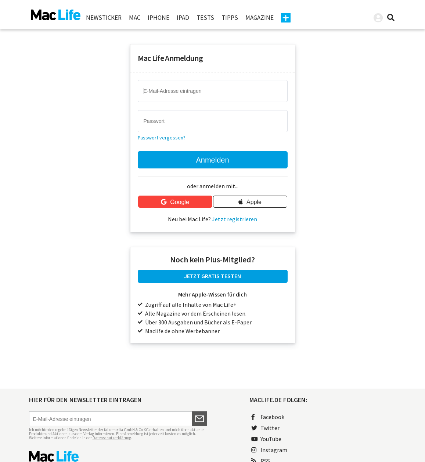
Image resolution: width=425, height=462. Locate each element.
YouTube (266, 439)
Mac (134, 18)
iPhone (158, 18)
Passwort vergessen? (162, 137)
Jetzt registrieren (234, 219)
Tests (205, 18)
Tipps (229, 18)
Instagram (269, 450)
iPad (183, 18)
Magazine (259, 18)
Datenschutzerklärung (112, 437)
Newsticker (104, 18)
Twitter (265, 428)
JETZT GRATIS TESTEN (212, 276)
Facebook (267, 417)
